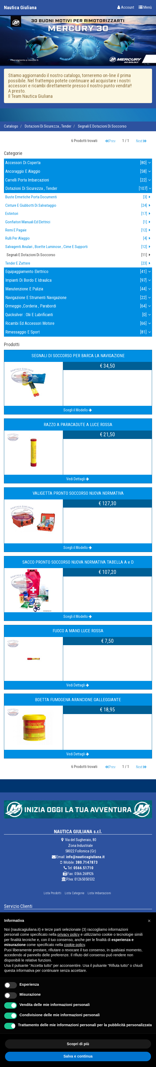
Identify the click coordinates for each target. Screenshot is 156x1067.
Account (125, 7)
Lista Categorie (74, 893)
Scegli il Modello (78, 410)
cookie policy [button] (74, 945)
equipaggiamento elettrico (78, 272)
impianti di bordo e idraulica (78, 280)
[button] (149, 921)
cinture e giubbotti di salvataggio (78, 205)
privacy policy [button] (68, 934)
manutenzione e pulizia (78, 289)
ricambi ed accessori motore (78, 324)
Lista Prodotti (52, 893)
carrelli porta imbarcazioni (78, 180)
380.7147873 (87, 862)
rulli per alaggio (78, 238)
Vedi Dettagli (78, 479)
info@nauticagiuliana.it (85, 856)
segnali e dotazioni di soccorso (102, 126)
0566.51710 (83, 868)
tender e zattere (78, 263)
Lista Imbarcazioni (99, 893)
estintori (78, 213)
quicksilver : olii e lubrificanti (78, 315)
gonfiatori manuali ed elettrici (78, 222)
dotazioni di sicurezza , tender (48, 126)
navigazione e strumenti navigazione (78, 298)
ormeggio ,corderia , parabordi (78, 306)
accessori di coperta (78, 163)
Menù (145, 7)
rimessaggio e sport (78, 332)
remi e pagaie (78, 230)
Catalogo (11, 126)
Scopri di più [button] (78, 1044)
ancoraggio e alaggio (78, 172)
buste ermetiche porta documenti (78, 197)
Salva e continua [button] (77, 1056)
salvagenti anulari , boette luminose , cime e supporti (78, 247)
